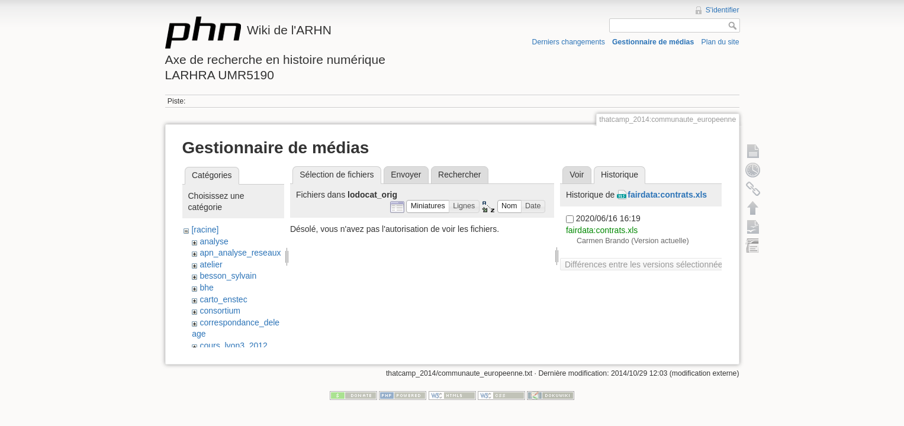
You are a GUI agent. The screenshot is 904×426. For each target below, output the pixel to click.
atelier (211, 264)
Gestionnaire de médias (653, 42)
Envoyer (406, 174)
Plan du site (720, 42)
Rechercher (459, 174)
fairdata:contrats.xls (667, 194)
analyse (214, 241)
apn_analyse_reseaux (240, 252)
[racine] (204, 229)
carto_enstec (223, 299)
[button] (427, 207)
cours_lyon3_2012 (233, 345)
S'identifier (722, 10)
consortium (220, 310)
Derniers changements (568, 42)
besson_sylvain (228, 275)
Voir (577, 174)
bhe (206, 287)
